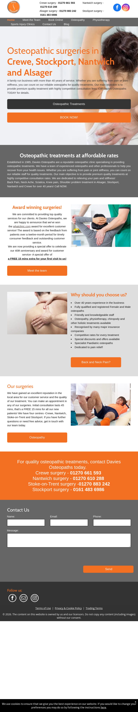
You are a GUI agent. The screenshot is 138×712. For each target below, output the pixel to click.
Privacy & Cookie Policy (68, 592)
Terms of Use (43, 592)
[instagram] (126, 8)
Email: (54, 516)
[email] (23, 582)
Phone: (97, 516)
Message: (13, 530)
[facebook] (117, 8)
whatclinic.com (22, 226)
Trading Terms (94, 592)
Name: (11, 516)
